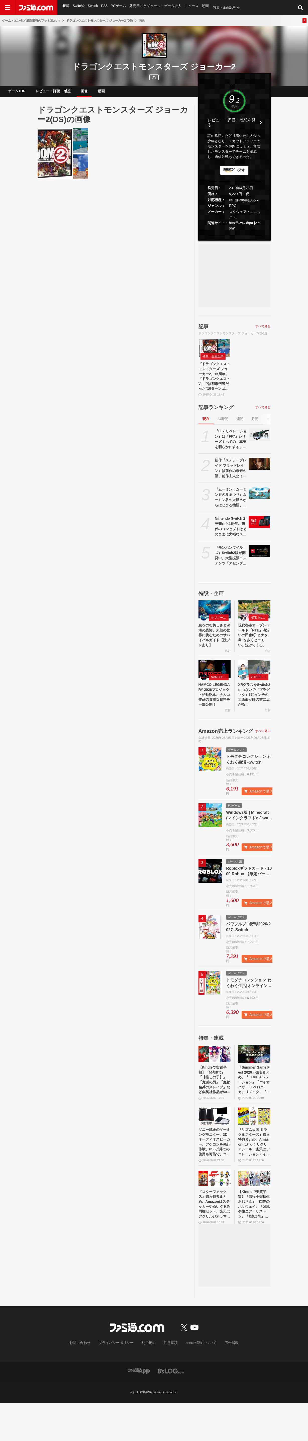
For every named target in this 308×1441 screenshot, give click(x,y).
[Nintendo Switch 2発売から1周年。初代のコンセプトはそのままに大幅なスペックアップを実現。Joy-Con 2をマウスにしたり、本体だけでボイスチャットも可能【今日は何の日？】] (259, 530)
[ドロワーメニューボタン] (7, 7)
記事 (203, 330)
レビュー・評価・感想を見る (232, 126)
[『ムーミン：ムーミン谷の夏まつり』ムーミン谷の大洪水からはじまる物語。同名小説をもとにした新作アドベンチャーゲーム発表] (259, 501)
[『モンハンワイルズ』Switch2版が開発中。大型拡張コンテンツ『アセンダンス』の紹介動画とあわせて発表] (259, 559)
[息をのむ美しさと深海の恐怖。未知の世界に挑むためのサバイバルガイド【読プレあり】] (214, 618)
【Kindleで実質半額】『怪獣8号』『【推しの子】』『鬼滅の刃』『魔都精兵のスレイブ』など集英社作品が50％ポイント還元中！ (214, 1108)
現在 (206, 427)
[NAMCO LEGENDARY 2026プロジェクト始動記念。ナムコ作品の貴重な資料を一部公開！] (214, 686)
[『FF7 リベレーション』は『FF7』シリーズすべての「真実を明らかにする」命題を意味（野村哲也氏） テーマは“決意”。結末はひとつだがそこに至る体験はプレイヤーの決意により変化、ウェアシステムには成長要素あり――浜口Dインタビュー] (259, 443)
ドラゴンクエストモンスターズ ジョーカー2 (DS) (99, 20)
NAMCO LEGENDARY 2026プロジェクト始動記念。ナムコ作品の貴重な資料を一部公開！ (214, 716)
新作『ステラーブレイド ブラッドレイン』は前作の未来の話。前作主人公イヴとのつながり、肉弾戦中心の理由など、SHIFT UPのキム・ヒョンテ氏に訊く (230, 476)
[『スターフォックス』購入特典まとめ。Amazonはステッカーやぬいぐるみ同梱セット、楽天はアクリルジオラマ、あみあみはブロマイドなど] (214, 1213)
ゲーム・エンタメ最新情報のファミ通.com (31, 20)
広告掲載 (224, 1382)
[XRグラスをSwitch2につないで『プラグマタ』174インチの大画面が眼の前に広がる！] (254, 686)
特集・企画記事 (220, 7)
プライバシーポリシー (120, 1382)
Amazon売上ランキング (225, 757)
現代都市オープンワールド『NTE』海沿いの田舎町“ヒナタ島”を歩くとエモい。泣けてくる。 (254, 648)
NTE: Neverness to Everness (259, 626)
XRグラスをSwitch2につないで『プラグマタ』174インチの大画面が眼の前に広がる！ (254, 716)
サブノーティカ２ (220, 626)
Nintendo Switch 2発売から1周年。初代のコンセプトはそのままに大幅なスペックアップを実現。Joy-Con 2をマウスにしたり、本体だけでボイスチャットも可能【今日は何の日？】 (230, 535)
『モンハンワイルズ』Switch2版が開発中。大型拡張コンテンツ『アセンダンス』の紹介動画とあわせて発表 (230, 564)
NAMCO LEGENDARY (220, 694)
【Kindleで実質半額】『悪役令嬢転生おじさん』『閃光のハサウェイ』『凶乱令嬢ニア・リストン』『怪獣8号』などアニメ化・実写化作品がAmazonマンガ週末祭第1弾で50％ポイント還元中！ (254, 1241)
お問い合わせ (87, 1382)
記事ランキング (216, 415)
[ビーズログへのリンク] (171, 1409)
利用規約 (149, 1382)
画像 (84, 93)
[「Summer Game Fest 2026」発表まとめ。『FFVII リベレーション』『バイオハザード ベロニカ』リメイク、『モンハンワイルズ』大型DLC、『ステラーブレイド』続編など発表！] (254, 1080)
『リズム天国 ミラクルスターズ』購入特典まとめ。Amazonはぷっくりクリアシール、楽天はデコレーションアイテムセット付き (254, 1174)
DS (231, 204)
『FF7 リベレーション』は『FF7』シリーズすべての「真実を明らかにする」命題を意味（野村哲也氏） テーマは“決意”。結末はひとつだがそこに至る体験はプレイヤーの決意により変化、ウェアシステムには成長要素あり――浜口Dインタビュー (231, 447)
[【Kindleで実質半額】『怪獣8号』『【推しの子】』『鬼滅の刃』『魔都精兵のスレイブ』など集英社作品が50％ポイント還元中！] (214, 1080)
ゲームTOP (17, 93)
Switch (92, 7)
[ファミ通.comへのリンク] (36, 8)
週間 (239, 427)
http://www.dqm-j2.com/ (244, 229)
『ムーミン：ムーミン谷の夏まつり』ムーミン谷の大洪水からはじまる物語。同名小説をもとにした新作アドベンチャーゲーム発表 (230, 506)
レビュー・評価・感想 (53, 93)
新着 (66, 7)
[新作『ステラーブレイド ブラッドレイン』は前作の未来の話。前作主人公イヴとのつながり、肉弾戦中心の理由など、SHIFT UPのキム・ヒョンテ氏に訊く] (259, 472)
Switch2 (78, 7)
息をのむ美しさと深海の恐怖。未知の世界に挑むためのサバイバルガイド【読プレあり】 (214, 645)
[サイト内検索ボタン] (300, 7)
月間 (254, 427)
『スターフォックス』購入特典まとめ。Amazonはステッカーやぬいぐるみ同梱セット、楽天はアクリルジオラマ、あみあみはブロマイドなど (214, 1241)
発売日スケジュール (143, 7)
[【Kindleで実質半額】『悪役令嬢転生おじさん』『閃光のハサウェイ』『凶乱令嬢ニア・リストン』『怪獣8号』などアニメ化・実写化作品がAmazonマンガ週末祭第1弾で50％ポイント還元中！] (254, 1213)
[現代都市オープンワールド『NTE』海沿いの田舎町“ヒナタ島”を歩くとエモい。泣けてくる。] (254, 618)
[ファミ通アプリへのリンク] (139, 1409)
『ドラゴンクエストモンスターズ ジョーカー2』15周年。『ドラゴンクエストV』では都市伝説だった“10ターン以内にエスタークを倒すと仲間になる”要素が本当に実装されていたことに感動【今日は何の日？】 (214, 382)
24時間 (223, 427)
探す (241, 174)
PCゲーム (117, 7)
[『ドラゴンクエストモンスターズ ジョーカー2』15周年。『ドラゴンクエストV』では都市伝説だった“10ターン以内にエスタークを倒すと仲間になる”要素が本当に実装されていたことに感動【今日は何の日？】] (63, 157)
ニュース (187, 7)
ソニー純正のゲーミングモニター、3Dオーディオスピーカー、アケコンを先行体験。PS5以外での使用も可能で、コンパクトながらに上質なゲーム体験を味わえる (214, 1174)
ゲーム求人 (169, 7)
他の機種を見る (245, 204)
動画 (200, 7)
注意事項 (169, 1382)
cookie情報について (196, 1382)
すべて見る (262, 330)
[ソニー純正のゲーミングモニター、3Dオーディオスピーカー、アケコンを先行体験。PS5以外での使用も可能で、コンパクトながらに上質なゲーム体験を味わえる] (214, 1147)
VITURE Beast (259, 694)
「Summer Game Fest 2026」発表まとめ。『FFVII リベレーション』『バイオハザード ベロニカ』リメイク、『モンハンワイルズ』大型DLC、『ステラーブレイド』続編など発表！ (254, 1108)
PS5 (104, 7)
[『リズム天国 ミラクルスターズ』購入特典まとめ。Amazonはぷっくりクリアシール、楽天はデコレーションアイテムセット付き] (254, 1147)
